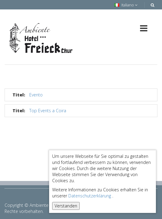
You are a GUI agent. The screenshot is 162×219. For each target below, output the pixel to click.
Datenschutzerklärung (89, 196)
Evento (36, 95)
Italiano (125, 5)
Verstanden (66, 206)
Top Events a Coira (47, 110)
